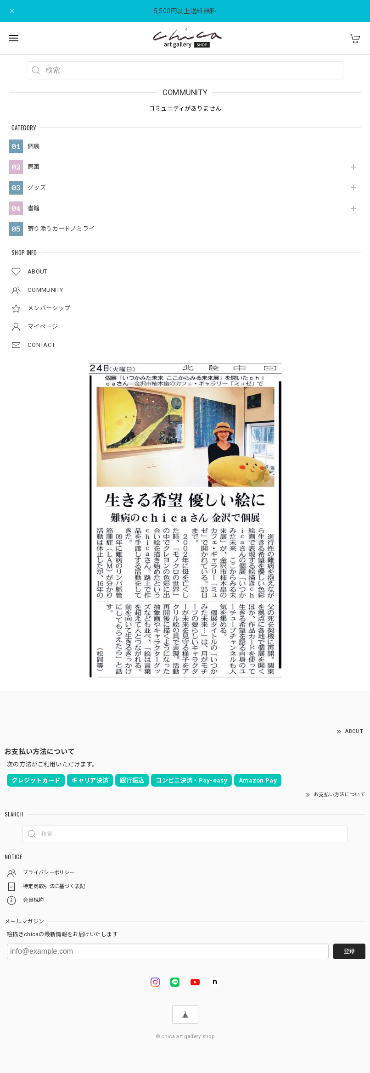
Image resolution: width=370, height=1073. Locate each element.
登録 (349, 951)
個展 (34, 146)
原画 (34, 166)
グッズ (37, 187)
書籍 (34, 208)
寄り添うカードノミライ (61, 228)
